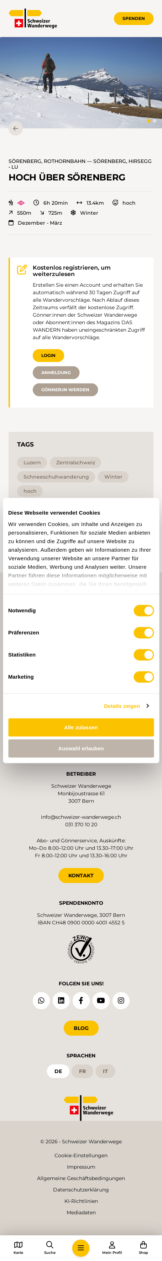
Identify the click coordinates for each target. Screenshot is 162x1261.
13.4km (90, 203)
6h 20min (50, 203)
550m (20, 213)
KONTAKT (81, 875)
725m (51, 213)
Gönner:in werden (65, 389)
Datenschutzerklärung (81, 1189)
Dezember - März (35, 223)
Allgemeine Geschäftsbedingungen (81, 1178)
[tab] (149, 121)
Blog (81, 1028)
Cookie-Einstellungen (81, 1155)
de (58, 1071)
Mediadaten (81, 1212)
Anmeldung (56, 372)
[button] (81, 82)
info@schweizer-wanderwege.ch (81, 817)
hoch (124, 203)
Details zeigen (122, 706)
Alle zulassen (81, 727)
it (105, 1071)
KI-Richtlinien (81, 1201)
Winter (84, 213)
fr (82, 1071)
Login (48, 355)
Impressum (81, 1167)
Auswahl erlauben (81, 748)
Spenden (133, 18)
